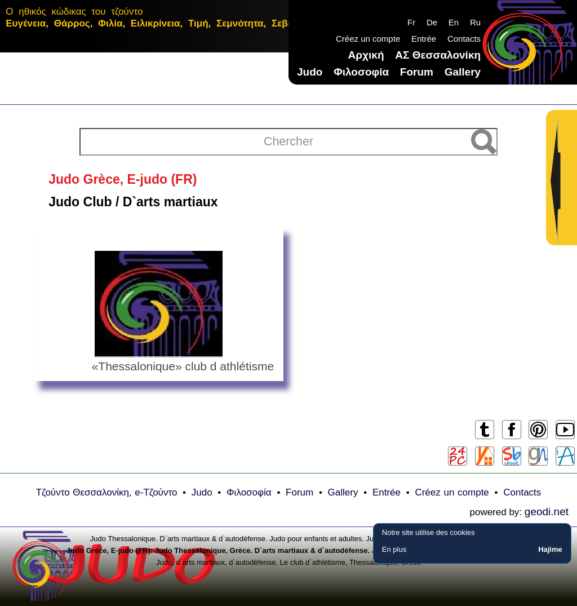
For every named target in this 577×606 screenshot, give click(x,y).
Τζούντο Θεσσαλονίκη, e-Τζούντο (106, 492)
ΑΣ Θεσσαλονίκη (438, 55)
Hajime (550, 549)
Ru (475, 22)
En (454, 22)
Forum (416, 72)
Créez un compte (368, 38)
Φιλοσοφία (361, 72)
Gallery (463, 72)
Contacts (464, 38)
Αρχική (366, 55)
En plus (394, 549)
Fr (411, 22)
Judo (309, 72)
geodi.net (547, 511)
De (432, 22)
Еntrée (423, 38)
